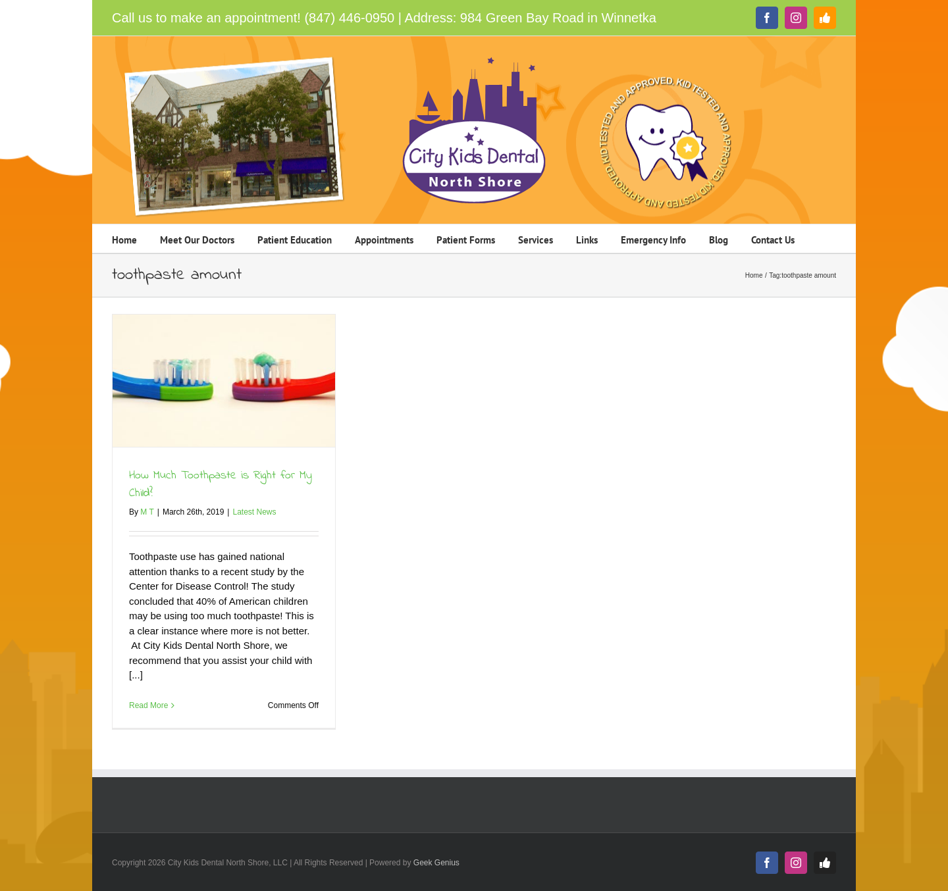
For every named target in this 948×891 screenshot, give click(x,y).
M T (146, 512)
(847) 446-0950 (349, 18)
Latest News (254, 512)
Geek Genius (436, 862)
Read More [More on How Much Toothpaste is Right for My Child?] (148, 705)
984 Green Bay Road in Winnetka (558, 18)
